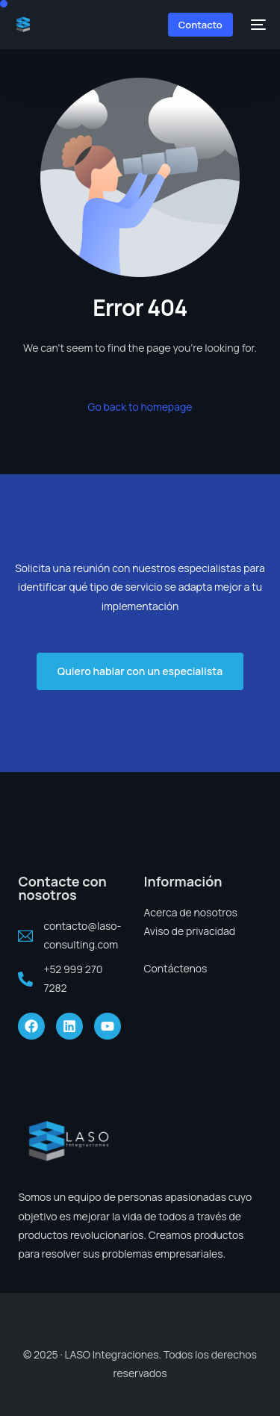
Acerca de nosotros (190, 912)
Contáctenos (176, 968)
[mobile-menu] (257, 25)
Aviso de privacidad (190, 931)
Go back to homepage (140, 407)
